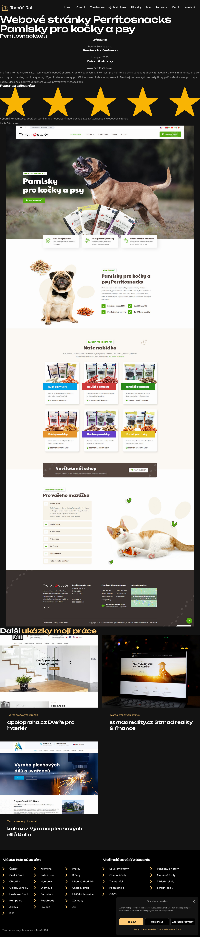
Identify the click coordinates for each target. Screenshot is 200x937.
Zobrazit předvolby (183, 921)
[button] (193, 901)
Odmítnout (157, 921)
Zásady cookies (140, 929)
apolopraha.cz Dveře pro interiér (41, 732)
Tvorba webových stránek (23, 721)
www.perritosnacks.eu (100, 68)
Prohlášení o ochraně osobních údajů (164, 929)
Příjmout (131, 921)
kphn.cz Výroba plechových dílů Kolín (45, 844)
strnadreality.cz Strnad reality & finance (142, 732)
